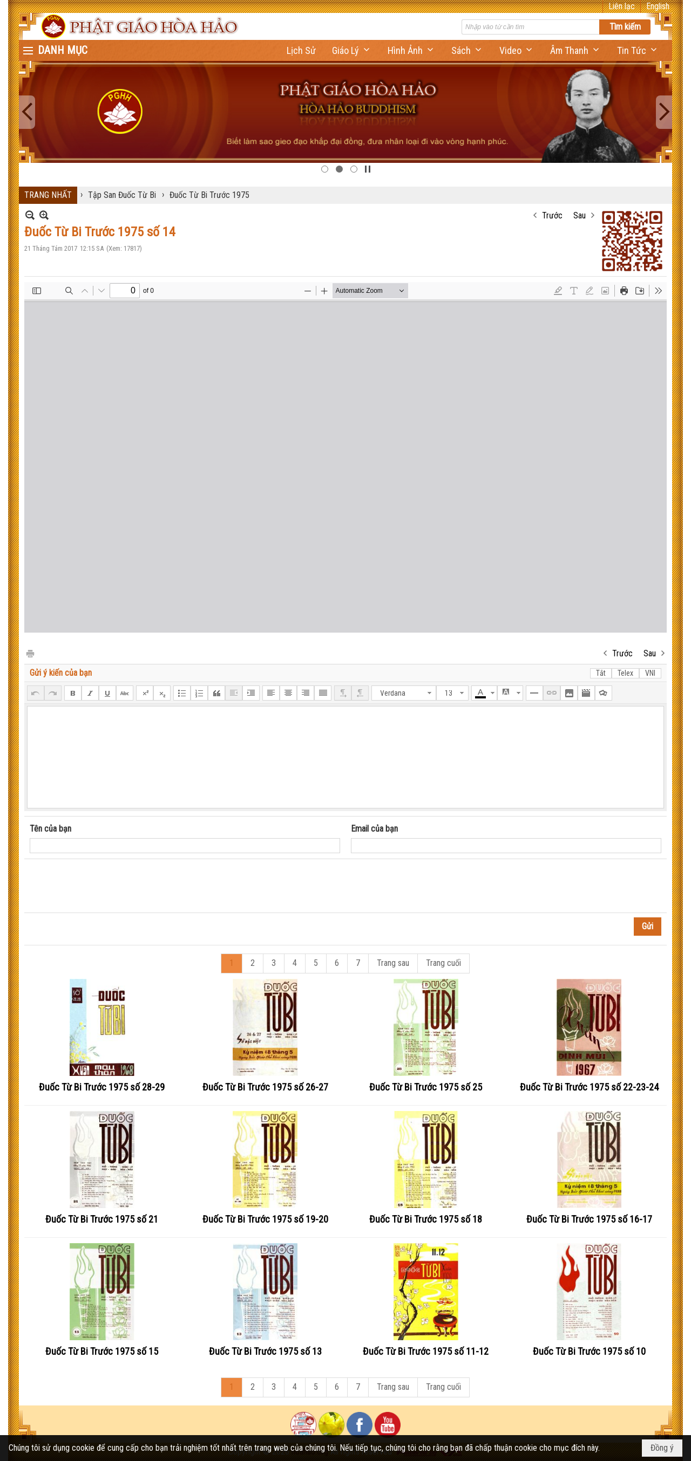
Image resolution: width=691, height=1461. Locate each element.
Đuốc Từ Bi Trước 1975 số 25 (425, 1087)
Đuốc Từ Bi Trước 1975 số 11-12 (426, 1351)
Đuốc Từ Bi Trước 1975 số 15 (101, 1351)
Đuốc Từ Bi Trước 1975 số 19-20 (265, 1219)
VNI (650, 673)
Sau (579, 215)
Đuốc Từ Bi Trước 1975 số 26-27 (265, 1087)
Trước (552, 215)
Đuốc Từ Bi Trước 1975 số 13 (265, 1351)
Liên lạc (621, 6)
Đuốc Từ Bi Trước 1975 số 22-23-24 (589, 1087)
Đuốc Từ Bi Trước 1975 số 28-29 (102, 1087)
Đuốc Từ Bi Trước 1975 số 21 (101, 1219)
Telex (625, 673)
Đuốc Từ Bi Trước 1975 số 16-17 (589, 1219)
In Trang (29, 653)
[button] (352, 50)
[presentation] (112, 886)
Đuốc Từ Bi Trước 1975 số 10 (589, 1351)
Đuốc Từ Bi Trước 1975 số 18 (425, 1219)
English (657, 6)
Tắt (601, 673)
